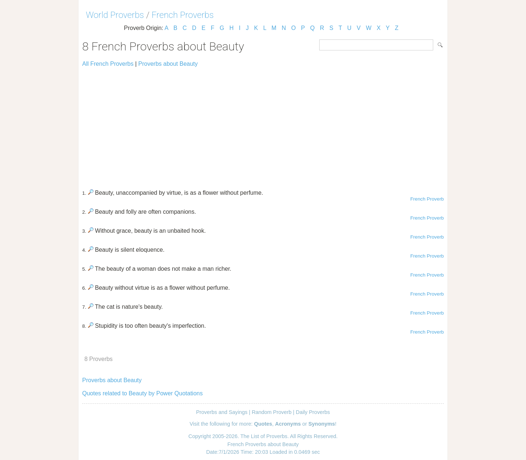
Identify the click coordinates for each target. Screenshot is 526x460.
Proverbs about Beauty (168, 64)
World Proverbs (115, 15)
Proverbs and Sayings (222, 412)
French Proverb (427, 199)
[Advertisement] (263, 125)
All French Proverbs (108, 64)
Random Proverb (271, 412)
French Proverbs (183, 15)
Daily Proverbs (313, 412)
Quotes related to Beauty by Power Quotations (142, 393)
